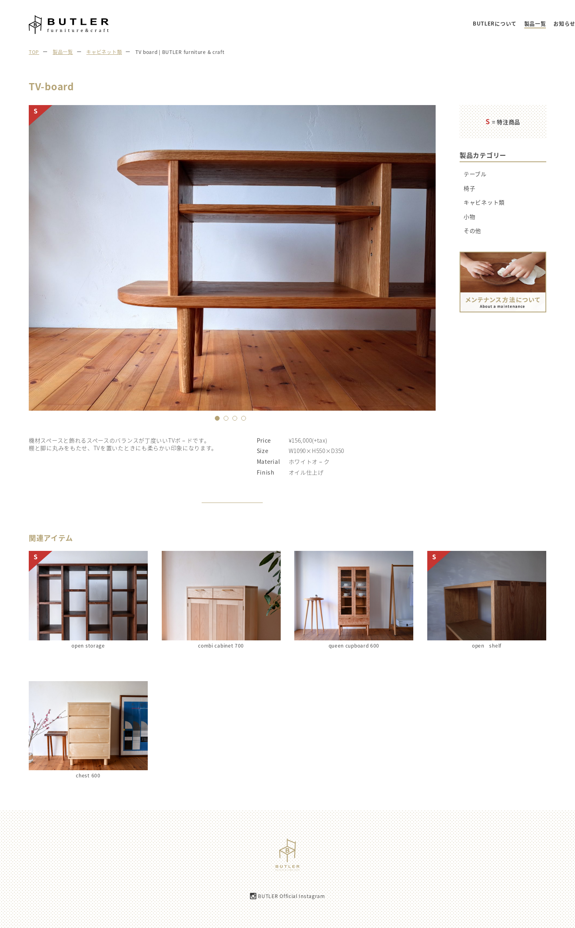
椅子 (469, 188)
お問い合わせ (546, 23)
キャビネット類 (484, 202)
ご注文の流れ (506, 23)
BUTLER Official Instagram (291, 896)
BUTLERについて (402, 23)
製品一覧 (442, 23)
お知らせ (471, 23)
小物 (469, 217)
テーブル (475, 174)
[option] (232, 258)
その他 (472, 230)
